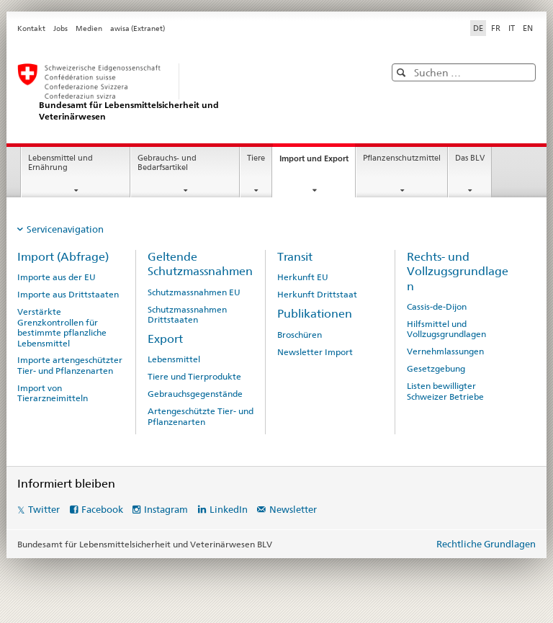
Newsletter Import (315, 352)
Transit (295, 257)
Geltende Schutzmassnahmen (200, 264)
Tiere (256, 158)
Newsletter (293, 509)
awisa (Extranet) (137, 28)
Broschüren (299, 335)
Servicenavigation (65, 229)
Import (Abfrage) (63, 257)
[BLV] (186, 92)
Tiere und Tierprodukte (194, 377)
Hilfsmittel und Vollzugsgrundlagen (446, 329)
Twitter (44, 509)
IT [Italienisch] (511, 28)
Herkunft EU (302, 277)
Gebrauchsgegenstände (195, 394)
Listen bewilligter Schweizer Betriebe (445, 391)
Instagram (166, 509)
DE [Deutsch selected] (478, 28)
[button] (403, 72)
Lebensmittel (174, 359)
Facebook (102, 509)
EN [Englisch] (528, 28)
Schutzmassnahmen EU (194, 292)
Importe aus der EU (56, 277)
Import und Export (317, 162)
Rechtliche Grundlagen (486, 544)
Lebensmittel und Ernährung (60, 162)
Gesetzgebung (436, 369)
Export (165, 339)
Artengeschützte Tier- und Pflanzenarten (200, 416)
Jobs (60, 28)
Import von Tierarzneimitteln (52, 393)
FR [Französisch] (495, 28)
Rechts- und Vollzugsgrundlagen (457, 271)
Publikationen (314, 314)
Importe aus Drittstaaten (68, 295)
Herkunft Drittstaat (317, 295)
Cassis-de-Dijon (437, 307)
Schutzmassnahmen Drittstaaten (187, 315)
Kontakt (31, 28)
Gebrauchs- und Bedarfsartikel (167, 162)
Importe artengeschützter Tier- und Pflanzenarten (69, 365)
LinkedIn (229, 509)
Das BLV (470, 158)
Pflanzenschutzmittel (402, 158)
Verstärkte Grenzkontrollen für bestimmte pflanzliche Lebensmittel (62, 327)
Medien (89, 28)
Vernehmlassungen (445, 351)
